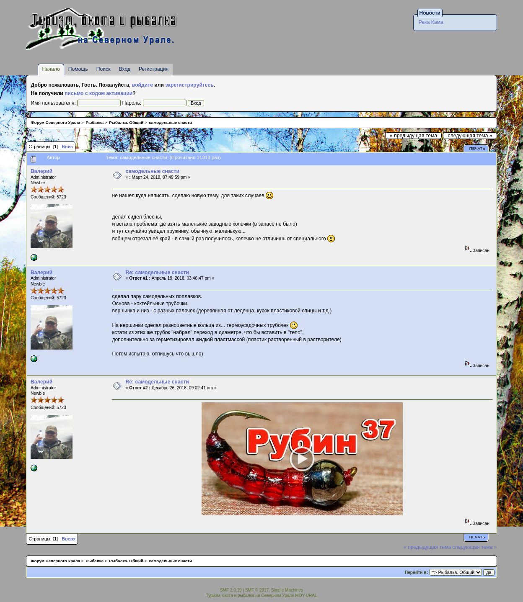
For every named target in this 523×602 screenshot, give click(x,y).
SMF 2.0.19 (231, 590)
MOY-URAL (306, 595)
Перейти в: (416, 572)
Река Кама (431, 22)
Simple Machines (287, 590)
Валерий (41, 171)
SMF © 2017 (257, 590)
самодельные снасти (152, 171)
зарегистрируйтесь (189, 85)
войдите (142, 85)
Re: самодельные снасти (157, 272)
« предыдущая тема (413, 136)
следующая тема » (470, 136)
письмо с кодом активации (98, 93)
